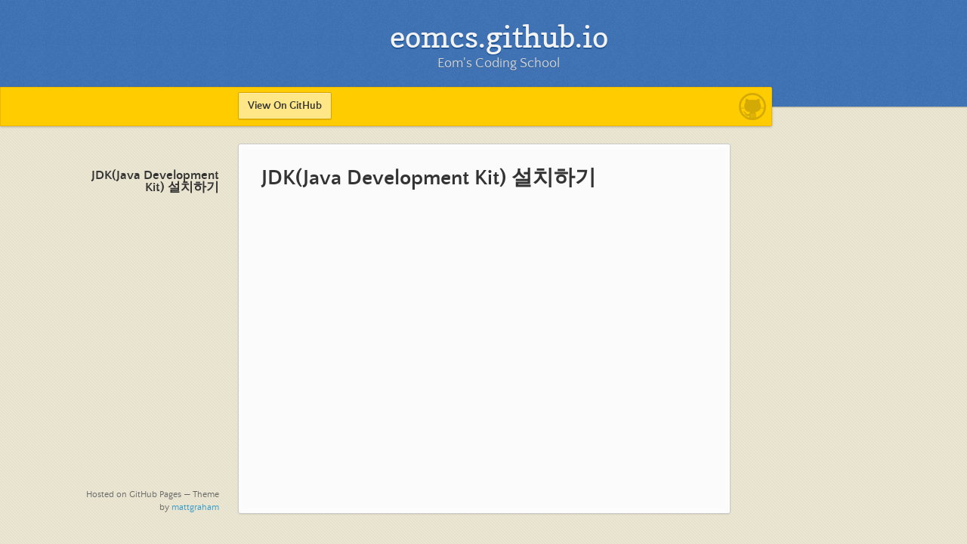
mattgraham (195, 507)
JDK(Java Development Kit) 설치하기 (155, 181)
